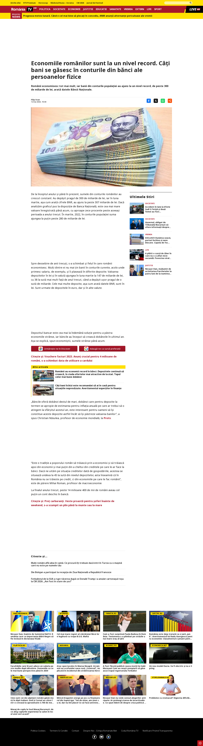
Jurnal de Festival (95, 3)
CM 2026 (80, 3)
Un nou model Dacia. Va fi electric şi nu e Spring (170, 667)
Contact (75, 730)
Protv (107, 418)
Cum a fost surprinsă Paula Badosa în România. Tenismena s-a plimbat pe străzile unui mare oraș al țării (124, 636)
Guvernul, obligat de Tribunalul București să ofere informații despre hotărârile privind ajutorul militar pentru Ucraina (158, 224)
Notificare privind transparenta (157, 730)
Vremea (128, 9)
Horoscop (43, 3)
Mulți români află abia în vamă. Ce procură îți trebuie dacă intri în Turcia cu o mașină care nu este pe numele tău (76, 564)
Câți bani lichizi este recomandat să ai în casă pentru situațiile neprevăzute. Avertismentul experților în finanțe (88, 387)
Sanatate (115, 9)
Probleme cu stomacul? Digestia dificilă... (170, 698)
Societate (59, 9)
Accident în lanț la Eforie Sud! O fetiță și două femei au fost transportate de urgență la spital (157, 209)
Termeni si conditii (59, 730)
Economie (74, 9)
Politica (44, 9)
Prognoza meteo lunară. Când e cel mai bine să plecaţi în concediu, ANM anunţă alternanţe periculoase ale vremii (87, 16)
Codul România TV (129, 730)
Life (149, 9)
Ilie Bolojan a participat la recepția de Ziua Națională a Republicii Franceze (71, 572)
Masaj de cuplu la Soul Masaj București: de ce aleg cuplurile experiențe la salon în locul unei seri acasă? (32, 711)
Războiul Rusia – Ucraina (62, 3)
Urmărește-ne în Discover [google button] (54, 349)
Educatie (101, 9)
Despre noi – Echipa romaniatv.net (100, 730)
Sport (158, 9)
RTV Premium (29, 3)
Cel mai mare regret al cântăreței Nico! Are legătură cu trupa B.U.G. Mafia (78, 635)
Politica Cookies (38, 730)
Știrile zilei (16, 3)
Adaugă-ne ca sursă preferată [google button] (102, 349)
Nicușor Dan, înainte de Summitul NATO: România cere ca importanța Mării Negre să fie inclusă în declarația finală (32, 636)
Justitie (88, 9)
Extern (139, 9)
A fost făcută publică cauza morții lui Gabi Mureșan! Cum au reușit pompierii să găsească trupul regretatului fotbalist (124, 668)
